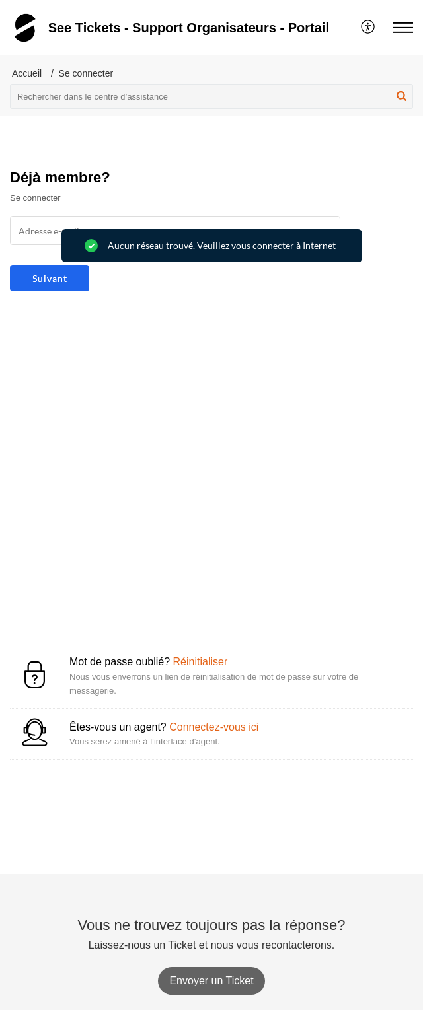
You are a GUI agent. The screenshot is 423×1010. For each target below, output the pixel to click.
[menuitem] (368, 28)
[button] (368, 28)
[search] (211, 96)
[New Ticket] (211, 980)
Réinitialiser (200, 661)
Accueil (27, 73)
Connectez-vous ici (213, 727)
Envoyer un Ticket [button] (211, 980)
